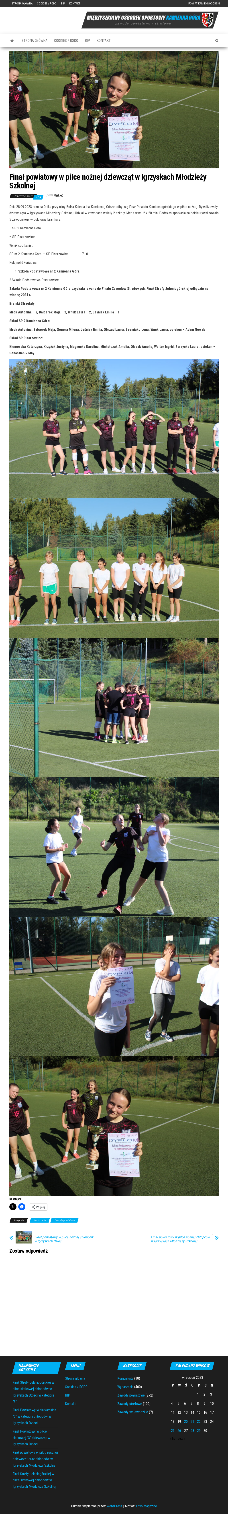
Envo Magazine (146, 1506)
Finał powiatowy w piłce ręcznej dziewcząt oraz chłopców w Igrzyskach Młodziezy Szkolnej (35, 1459)
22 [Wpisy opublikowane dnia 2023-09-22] (199, 1421)
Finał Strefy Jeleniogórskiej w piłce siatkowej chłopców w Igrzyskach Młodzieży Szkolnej (34, 1480)
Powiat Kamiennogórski (204, 3)
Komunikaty (125, 1378)
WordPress (114, 1506)
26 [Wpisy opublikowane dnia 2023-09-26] (179, 1431)
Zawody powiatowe (64, 1220)
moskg (58, 196)
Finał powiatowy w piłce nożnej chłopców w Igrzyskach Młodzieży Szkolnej (180, 1239)
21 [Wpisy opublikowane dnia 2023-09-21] (192, 1421)
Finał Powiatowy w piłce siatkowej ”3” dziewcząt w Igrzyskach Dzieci (31, 1437)
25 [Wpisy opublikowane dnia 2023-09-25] (173, 1431)
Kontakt (74, 3)
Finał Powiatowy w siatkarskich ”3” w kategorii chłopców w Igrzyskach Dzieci (34, 1416)
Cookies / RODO (47, 3)
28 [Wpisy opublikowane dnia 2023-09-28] (192, 1431)
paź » (181, 1438)
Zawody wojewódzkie (132, 1412)
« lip (172, 1438)
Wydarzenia (40, 1220)
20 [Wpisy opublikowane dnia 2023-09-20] (186, 1421)
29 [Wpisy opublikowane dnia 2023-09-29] (199, 1431)
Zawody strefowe (129, 1404)
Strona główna (22, 3)
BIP (63, 3)
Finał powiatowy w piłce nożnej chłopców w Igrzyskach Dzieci (63, 1239)
